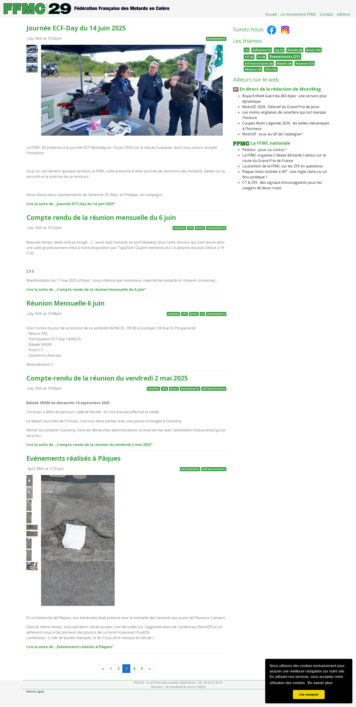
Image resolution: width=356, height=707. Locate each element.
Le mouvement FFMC (298, 14)
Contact (326, 14)
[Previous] (103, 668)
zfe (190, 228)
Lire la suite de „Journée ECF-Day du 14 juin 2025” (72, 203)
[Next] (150, 668)
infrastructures (213, 389)
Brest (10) (313, 50)
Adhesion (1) (261, 50)
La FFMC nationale (261, 143)
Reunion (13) (305, 63)
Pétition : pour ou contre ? (264, 149)
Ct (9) (261, 57)
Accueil (271, 14)
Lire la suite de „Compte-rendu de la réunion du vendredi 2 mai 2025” (91, 444)
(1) (246, 50)
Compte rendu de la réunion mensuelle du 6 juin (101, 217)
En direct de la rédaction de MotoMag (277, 89)
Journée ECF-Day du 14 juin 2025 (76, 28)
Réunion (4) (253, 69)
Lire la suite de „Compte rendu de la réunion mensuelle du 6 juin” (87, 289)
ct (202, 314)
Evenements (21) (285, 56)
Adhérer (344, 14)
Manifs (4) (284, 63)
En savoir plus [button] (320, 683)
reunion (179, 228)
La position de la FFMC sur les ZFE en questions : (283, 166)
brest (200, 228)
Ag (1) (279, 50)
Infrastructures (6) (259, 63)
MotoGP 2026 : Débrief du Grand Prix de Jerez (280, 106)
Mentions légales (35, 691)
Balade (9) (294, 50)
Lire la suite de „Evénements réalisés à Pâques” (71, 646)
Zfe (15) (271, 69)
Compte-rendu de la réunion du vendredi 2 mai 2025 (107, 378)
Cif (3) (249, 57)
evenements (216, 39)
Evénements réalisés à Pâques (73, 458)
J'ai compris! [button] (309, 694)
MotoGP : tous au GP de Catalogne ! (272, 134)
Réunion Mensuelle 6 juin (65, 303)
